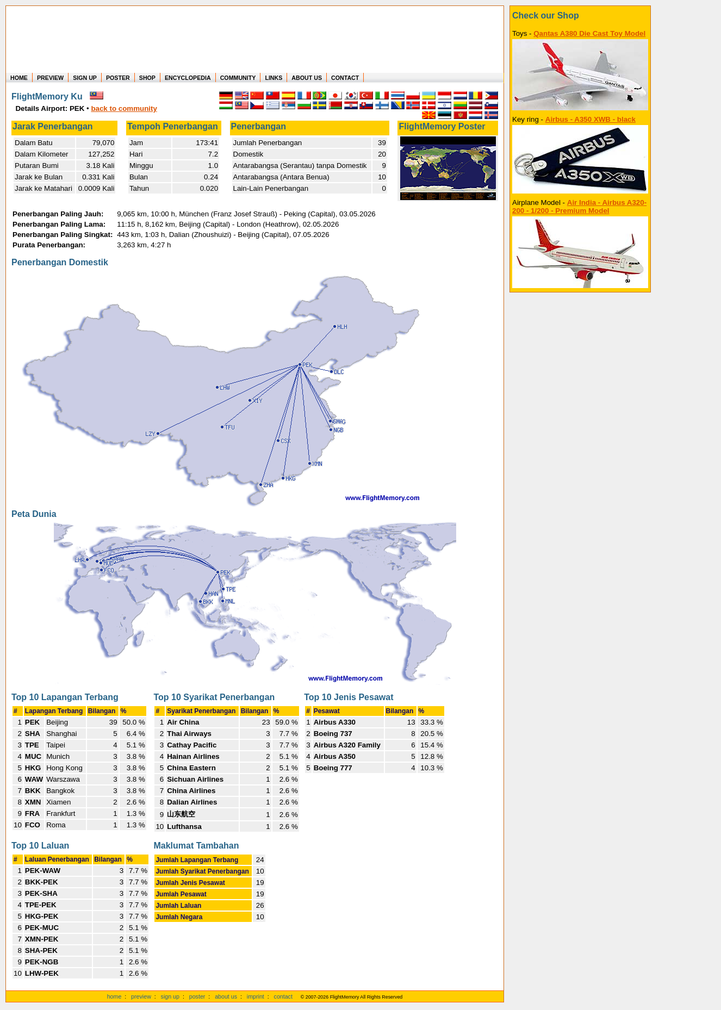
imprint (255, 996)
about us (226, 996)
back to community (124, 108)
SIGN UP (85, 77)
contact (283, 996)
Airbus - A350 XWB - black (590, 119)
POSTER (118, 77)
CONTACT (345, 77)
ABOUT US (306, 77)
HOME (19, 77)
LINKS (273, 77)
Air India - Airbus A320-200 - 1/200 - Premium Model (579, 206)
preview (141, 996)
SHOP (147, 77)
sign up (170, 996)
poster (197, 996)
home (114, 996)
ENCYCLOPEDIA (188, 77)
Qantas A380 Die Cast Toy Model (589, 33)
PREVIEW (50, 77)
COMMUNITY (238, 77)
